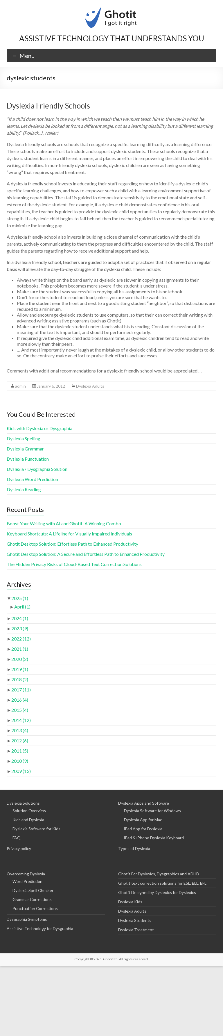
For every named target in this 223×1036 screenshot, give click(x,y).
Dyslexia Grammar (25, 448)
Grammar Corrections (32, 899)
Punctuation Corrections (35, 908)
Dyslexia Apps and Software (143, 803)
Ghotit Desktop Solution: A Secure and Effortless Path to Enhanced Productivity (86, 554)
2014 (21, 720)
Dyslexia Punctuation (28, 459)
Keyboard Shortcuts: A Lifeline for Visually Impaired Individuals (69, 533)
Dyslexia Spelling (23, 438)
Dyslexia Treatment (136, 929)
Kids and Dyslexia (28, 819)
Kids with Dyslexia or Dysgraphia (39, 428)
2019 (19, 669)
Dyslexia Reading (24, 489)
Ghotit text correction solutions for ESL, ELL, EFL (162, 883)
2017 (21, 689)
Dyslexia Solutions (23, 803)
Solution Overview (29, 810)
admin (20, 386)
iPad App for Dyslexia (143, 828)
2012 (19, 740)
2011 (19, 750)
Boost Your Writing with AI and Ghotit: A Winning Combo (64, 523)
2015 (19, 710)
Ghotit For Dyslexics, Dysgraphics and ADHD (158, 873)
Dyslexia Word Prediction (32, 479)
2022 (21, 638)
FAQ (16, 837)
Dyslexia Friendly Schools (48, 105)
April (22, 606)
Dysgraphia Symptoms (27, 919)
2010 (19, 761)
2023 (19, 628)
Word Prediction (27, 881)
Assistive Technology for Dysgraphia (40, 928)
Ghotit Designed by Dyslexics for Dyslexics (157, 892)
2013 (19, 730)
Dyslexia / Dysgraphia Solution (37, 469)
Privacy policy (19, 848)
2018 (19, 679)
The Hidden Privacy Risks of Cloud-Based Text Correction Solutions (74, 564)
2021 (19, 649)
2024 (19, 618)
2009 (21, 771)
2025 (19, 598)
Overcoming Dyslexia (26, 873)
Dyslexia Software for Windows (152, 810)
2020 (19, 659)
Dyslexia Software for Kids (36, 828)
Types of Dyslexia (134, 848)
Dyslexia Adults (90, 386)
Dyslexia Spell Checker (32, 890)
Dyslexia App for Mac (143, 819)
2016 (19, 700)
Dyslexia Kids (130, 901)
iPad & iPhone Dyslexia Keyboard (154, 837)
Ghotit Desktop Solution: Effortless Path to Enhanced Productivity (72, 544)
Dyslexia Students (134, 920)
